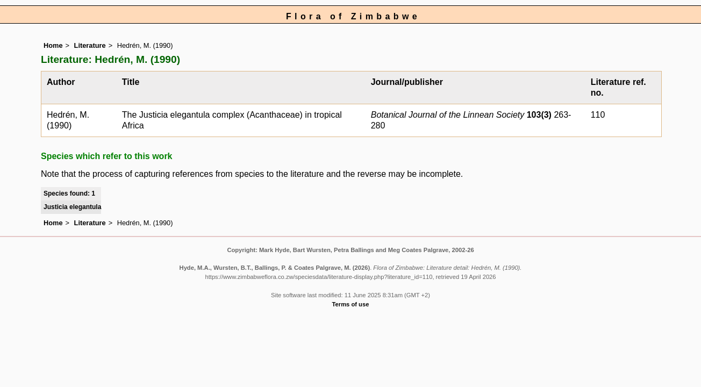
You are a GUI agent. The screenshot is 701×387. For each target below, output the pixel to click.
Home (53, 45)
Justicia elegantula (72, 207)
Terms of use (350, 304)
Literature (90, 45)
